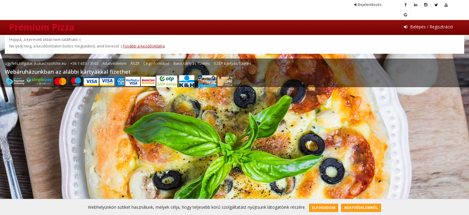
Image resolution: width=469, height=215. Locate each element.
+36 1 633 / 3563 (84, 63)
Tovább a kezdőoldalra (144, 46)
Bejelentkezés (367, 4)
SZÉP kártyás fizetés (232, 63)
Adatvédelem (114, 63)
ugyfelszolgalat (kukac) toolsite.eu (35, 63)
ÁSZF (134, 63)
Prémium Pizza (41, 27)
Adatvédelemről (361, 207)
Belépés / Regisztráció (428, 27)
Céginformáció (156, 63)
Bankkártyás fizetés (191, 63)
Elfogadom (323, 207)
